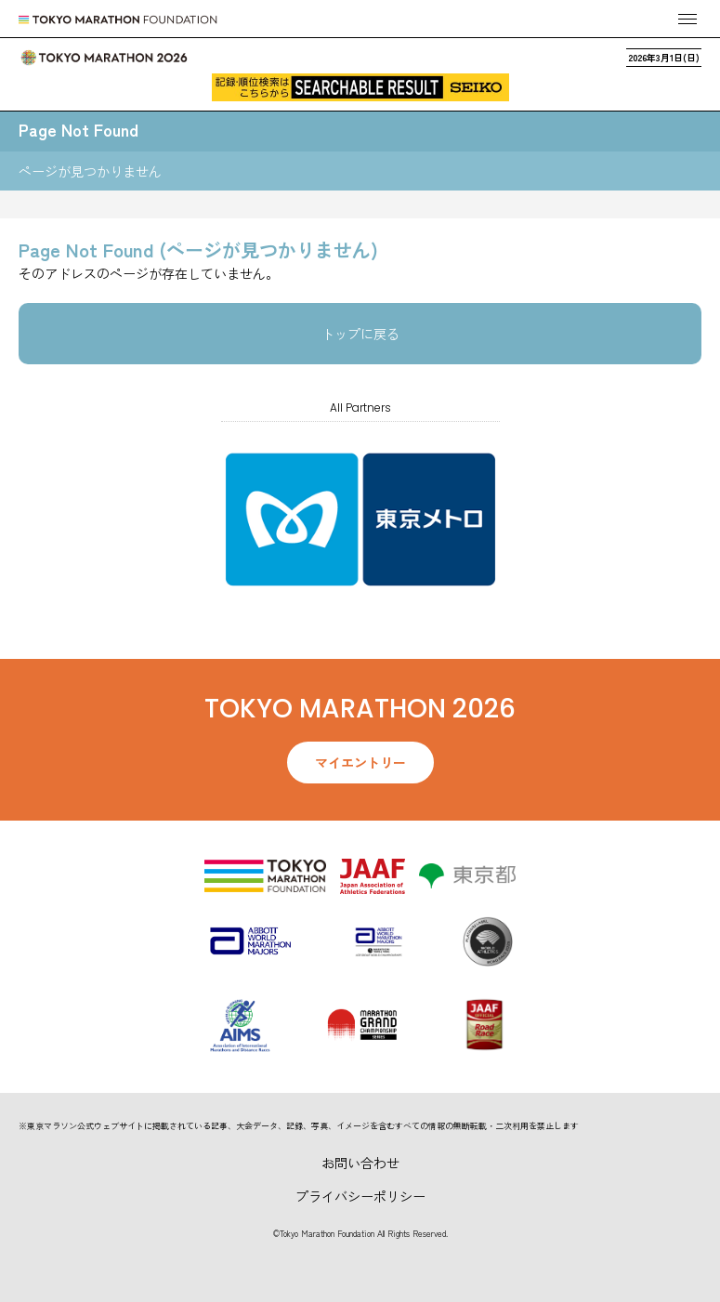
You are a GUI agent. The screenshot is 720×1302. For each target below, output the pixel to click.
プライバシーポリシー (360, 1196)
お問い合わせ (360, 1162)
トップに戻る (360, 333)
